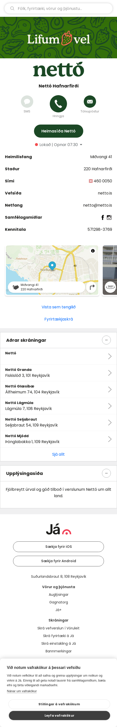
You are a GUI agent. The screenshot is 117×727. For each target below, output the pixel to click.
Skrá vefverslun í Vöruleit (58, 628)
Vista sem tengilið (59, 307)
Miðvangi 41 (101, 157)
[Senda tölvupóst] (90, 101)
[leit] (58, 8)
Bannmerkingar (59, 651)
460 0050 (103, 181)
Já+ (58, 609)
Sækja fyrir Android (58, 560)
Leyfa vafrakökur (59, 715)
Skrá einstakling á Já (58, 643)
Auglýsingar (58, 594)
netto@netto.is (97, 205)
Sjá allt (58, 454)
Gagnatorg (58, 602)
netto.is (105, 193)
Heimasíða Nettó (58, 131)
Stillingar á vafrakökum (59, 704)
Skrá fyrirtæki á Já (58, 635)
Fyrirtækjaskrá (58, 319)
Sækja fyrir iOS (58, 546)
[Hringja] (58, 103)
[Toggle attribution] (93, 251)
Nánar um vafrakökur (22, 691)
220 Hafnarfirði (98, 169)
